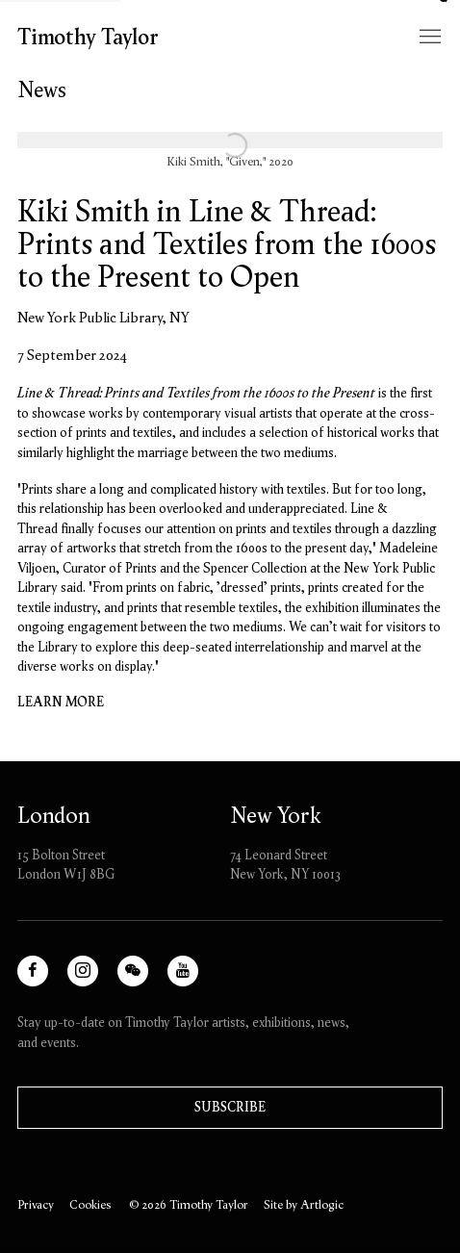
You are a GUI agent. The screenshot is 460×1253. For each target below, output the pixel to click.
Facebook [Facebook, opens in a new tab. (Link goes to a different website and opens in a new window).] (45, 980)
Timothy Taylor (88, 36)
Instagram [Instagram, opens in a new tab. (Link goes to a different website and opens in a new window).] (95, 980)
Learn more (60, 702)
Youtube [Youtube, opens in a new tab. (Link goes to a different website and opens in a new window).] (190, 980)
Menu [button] (428, 37)
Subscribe (230, 1107)
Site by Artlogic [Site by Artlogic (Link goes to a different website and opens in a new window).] (304, 1204)
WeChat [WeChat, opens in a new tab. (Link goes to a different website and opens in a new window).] (139, 980)
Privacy (35, 1204)
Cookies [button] (90, 1204)
